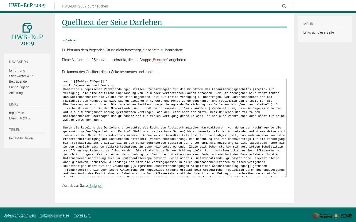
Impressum (82, 215)
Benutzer (160, 60)
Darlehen (71, 40)
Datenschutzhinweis (20, 215)
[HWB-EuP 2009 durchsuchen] (174, 6)
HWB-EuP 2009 (27, 5)
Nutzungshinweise (54, 215)
